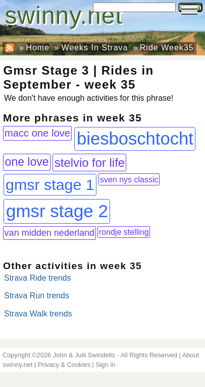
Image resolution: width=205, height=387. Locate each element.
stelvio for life (90, 162)
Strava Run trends (36, 295)
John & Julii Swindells (84, 355)
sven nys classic (129, 179)
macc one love (37, 133)
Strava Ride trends (37, 278)
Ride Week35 (167, 47)
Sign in (105, 364)
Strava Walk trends (38, 313)
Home (37, 47)
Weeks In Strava (94, 47)
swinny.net (64, 15)
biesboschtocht (135, 138)
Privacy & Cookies (64, 364)
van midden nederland (49, 233)
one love (27, 161)
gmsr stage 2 (57, 211)
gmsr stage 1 (50, 184)
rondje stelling (124, 232)
